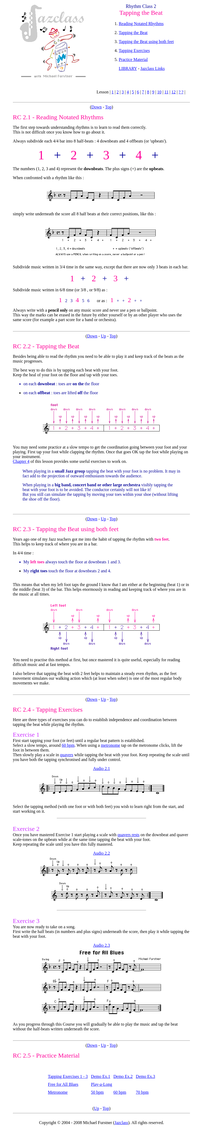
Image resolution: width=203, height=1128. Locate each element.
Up (103, 336)
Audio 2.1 (101, 768)
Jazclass (121, 1122)
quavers (66, 755)
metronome (110, 745)
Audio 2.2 (101, 853)
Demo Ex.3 (145, 1076)
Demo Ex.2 (123, 1076)
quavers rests (128, 834)
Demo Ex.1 (100, 1076)
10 (159, 92)
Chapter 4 (21, 461)
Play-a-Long (101, 1084)
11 (166, 92)
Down (96, 107)
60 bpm (68, 745)
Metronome (58, 1092)
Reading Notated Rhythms (141, 23)
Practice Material (133, 59)
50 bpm (97, 1092)
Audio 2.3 (101, 945)
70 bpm (142, 1092)
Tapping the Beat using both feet (146, 41)
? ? (181, 92)
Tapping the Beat (133, 32)
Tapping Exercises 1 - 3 (68, 1076)
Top (108, 107)
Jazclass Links (152, 68)
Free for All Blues (63, 1084)
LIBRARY (128, 68)
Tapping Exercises (134, 50)
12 (174, 92)
